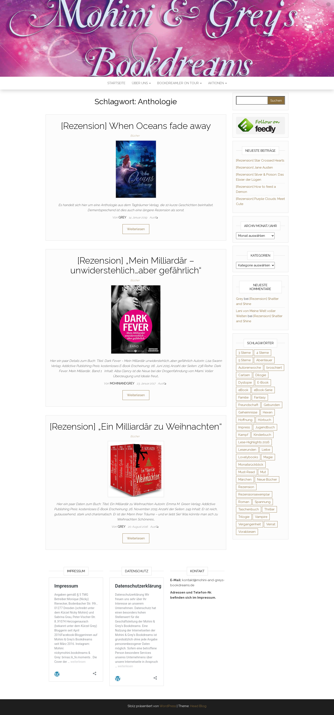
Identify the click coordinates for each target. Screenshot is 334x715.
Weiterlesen (136, 229)
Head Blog (198, 706)
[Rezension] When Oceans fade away (136, 126)
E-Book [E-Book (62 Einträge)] (263, 382)
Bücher (135, 135)
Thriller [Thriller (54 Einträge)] (269, 509)
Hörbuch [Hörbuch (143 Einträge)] (264, 420)
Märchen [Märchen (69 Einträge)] (245, 479)
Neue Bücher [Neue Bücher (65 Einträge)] (267, 479)
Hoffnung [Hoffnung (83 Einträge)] (245, 420)
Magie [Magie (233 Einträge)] (268, 457)
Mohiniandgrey (122, 383)
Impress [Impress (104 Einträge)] (244, 427)
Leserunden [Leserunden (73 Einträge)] (247, 450)
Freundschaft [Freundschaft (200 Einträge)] (248, 405)
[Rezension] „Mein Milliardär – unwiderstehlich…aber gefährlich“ (136, 265)
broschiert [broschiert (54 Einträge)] (274, 368)
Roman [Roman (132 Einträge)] (243, 502)
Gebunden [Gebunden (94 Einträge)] (272, 405)
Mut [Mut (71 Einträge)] (263, 472)
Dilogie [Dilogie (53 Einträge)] (260, 375)
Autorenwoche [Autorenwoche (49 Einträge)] (249, 368)
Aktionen (217, 83)
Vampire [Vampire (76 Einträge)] (261, 517)
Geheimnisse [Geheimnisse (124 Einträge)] (247, 412)
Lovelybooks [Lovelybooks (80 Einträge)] (248, 457)
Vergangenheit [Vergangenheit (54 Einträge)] (249, 524)
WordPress (168, 706)
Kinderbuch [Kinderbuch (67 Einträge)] (262, 435)
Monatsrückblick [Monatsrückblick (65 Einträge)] (250, 465)
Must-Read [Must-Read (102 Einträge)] (246, 472)
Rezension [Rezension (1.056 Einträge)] (246, 487)
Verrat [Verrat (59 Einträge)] (270, 524)
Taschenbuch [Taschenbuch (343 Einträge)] (248, 509)
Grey (122, 217)
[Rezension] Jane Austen (254, 167)
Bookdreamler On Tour (179, 83)
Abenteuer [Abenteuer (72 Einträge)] (264, 360)
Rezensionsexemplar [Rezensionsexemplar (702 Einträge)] (254, 494)
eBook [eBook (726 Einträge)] (243, 390)
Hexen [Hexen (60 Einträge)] (267, 412)
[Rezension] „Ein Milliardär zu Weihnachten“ (136, 426)
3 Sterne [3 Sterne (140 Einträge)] (244, 353)
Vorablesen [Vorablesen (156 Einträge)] (247, 532)
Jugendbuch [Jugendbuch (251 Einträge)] (265, 427)
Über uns (141, 83)
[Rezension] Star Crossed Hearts (260, 160)
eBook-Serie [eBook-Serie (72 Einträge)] (263, 390)
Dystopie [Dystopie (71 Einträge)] (245, 382)
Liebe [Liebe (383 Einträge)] (266, 450)
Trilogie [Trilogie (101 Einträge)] (243, 517)
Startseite (116, 83)
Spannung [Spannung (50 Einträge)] (263, 502)
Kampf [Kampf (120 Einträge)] (243, 435)
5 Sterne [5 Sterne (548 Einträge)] (244, 360)
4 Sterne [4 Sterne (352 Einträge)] (262, 353)
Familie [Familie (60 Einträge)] (243, 397)
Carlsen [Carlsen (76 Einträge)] (244, 375)
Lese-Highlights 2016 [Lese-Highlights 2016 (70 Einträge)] (253, 442)
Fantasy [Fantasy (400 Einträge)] (260, 397)
